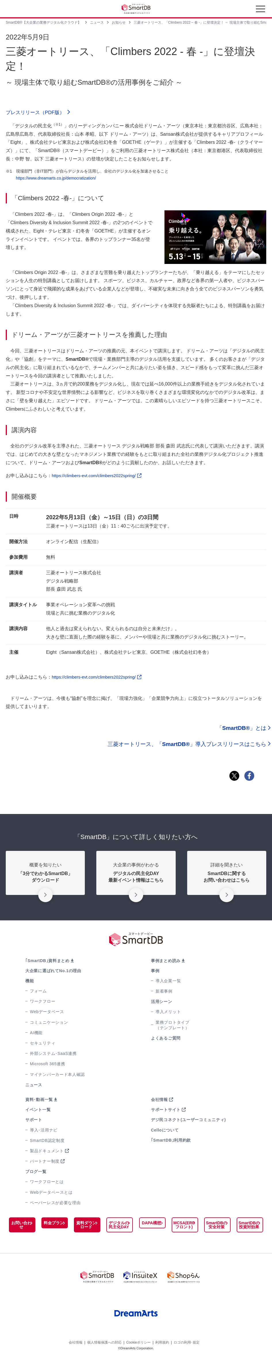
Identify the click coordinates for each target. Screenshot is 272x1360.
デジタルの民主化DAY (119, 1226)
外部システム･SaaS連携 (53, 1055)
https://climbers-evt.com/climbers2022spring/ (100, 477)
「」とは (241, 730)
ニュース (97, 22)
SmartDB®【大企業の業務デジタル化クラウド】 (43, 22)
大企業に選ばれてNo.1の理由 (53, 972)
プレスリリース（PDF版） (40, 113)
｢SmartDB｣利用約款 (171, 1141)
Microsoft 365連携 (47, 1065)
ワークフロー (42, 1003)
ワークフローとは (47, 1183)
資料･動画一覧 (39, 1101)
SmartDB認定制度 (47, 1142)
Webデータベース (47, 1013)
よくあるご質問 (166, 1040)
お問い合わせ (21, 1226)
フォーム (38, 992)
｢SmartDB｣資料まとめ (47, 962)
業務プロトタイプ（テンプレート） (172, 1026)
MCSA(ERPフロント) (184, 1226)
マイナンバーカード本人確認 (57, 1076)
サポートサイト (166, 1111)
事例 (155, 972)
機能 (29, 982)
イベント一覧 (38, 1111)
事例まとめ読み (166, 962)
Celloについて (165, 1131)
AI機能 (36, 1034)
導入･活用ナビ (44, 1131)
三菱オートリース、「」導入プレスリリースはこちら (187, 746)
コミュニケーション (49, 1023)
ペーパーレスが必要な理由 (55, 1204)
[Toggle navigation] (260, 10)
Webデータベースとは (51, 1193)
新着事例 (164, 993)
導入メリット (168, 1013)
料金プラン (54, 1224)
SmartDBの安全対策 (216, 1226)
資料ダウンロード (86, 1226)
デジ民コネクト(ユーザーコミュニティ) (188, 1121)
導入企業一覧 (168, 982)
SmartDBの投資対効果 (249, 1226)
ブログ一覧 (36, 1173)
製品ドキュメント (47, 1152)
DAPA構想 (151, 1224)
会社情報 (159, 1101)
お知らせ (119, 22)
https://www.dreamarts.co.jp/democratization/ (56, 179)
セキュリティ (42, 1044)
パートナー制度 (45, 1163)
